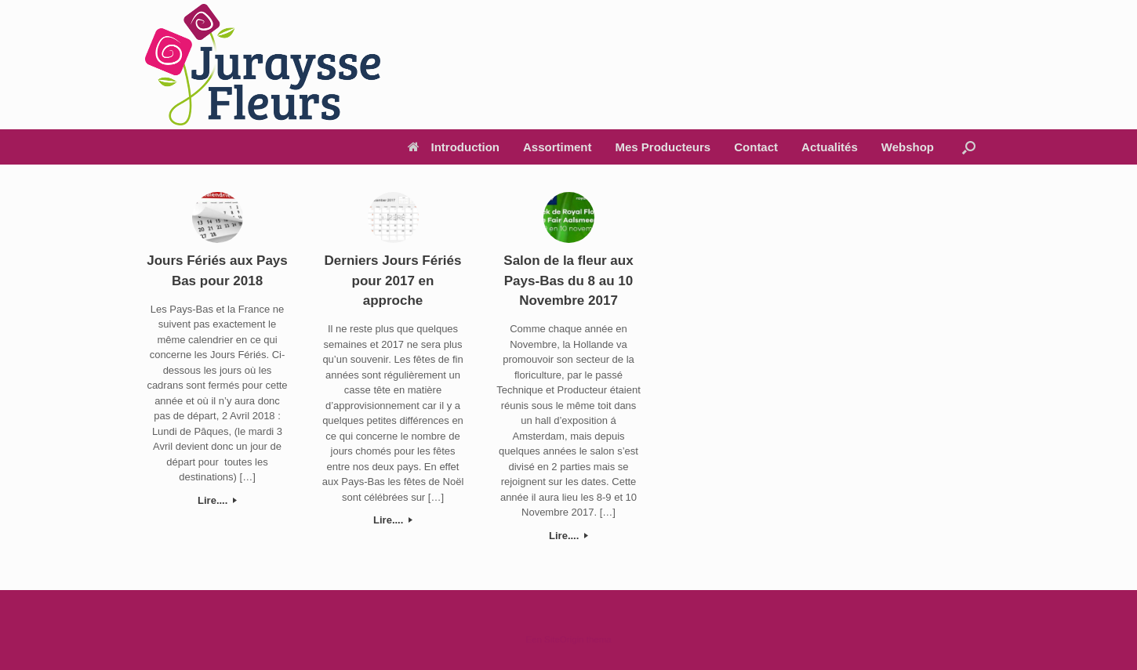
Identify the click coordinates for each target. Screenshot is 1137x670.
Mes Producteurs (663, 147)
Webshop (907, 147)
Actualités (829, 147)
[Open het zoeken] (969, 147)
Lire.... (217, 500)
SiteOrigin (564, 639)
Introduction (453, 147)
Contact (756, 147)
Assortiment (557, 147)
